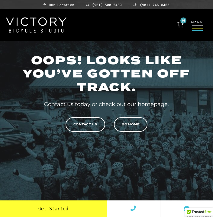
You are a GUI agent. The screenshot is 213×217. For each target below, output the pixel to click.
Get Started (53, 208)
